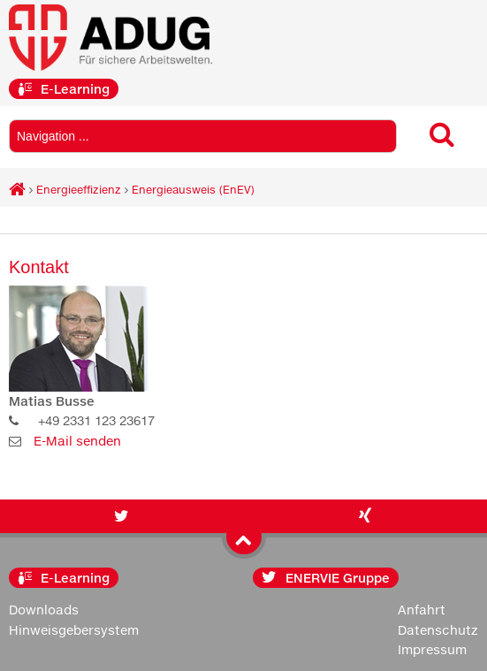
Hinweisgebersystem (74, 629)
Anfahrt (421, 609)
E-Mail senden (77, 440)
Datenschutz (438, 629)
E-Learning (64, 88)
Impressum (432, 649)
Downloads (44, 609)
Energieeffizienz (78, 189)
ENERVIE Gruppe (326, 577)
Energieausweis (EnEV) (193, 189)
